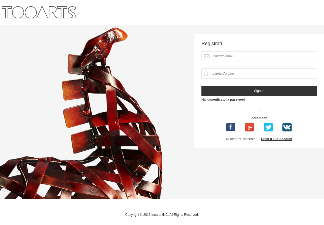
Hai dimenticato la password (223, 99)
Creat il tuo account (276, 139)
